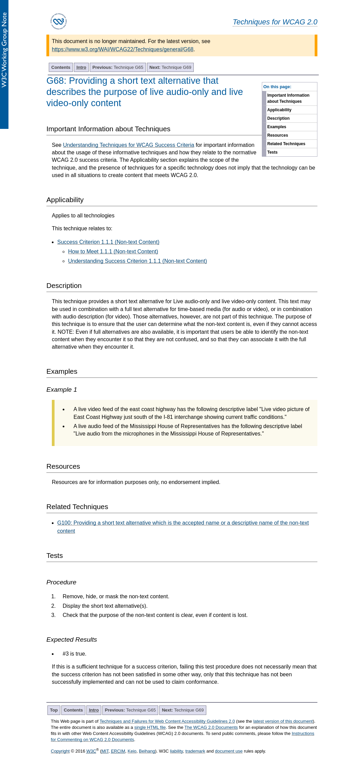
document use (229, 751)
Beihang (147, 751)
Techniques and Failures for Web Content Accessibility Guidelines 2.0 (167, 721)
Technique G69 (170, 67)
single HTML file (150, 727)
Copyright (60, 751)
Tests (272, 152)
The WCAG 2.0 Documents (211, 727)
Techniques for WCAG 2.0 (275, 22)
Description (278, 118)
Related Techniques (286, 143)
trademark (195, 751)
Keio (132, 751)
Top (54, 710)
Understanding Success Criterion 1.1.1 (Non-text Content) (137, 261)
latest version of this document (283, 721)
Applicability (279, 110)
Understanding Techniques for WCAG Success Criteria (128, 145)
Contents (60, 67)
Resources (277, 135)
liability (176, 751)
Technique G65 (117, 67)
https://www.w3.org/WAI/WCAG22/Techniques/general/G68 (122, 49)
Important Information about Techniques (288, 98)
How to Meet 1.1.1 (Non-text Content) (113, 251)
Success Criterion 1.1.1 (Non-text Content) (108, 242)
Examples (276, 126)
